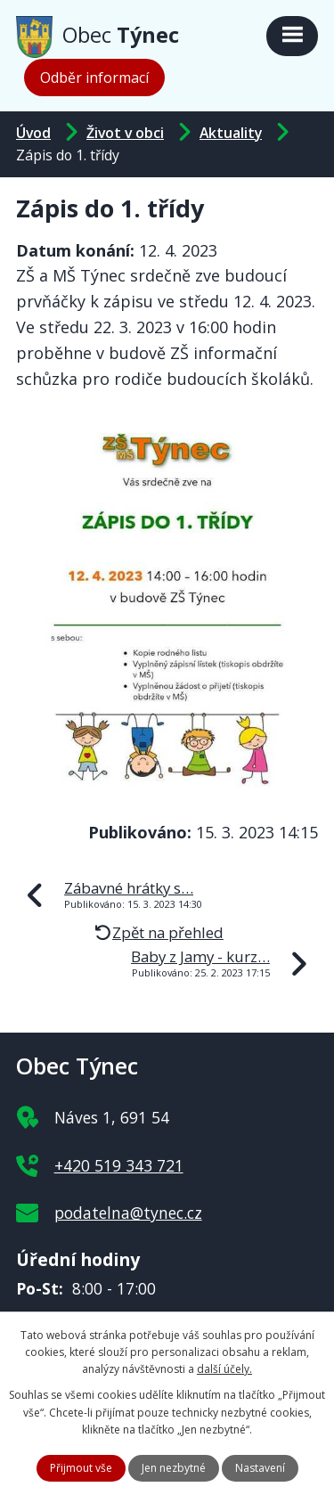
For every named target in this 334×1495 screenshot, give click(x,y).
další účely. (224, 1369)
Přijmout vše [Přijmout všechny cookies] (81, 1467)
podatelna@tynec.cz (128, 1212)
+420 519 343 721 (118, 1165)
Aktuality (231, 133)
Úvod (33, 133)
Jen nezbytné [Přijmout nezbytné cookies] (174, 1467)
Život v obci (125, 133)
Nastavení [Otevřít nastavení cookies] (260, 1467)
